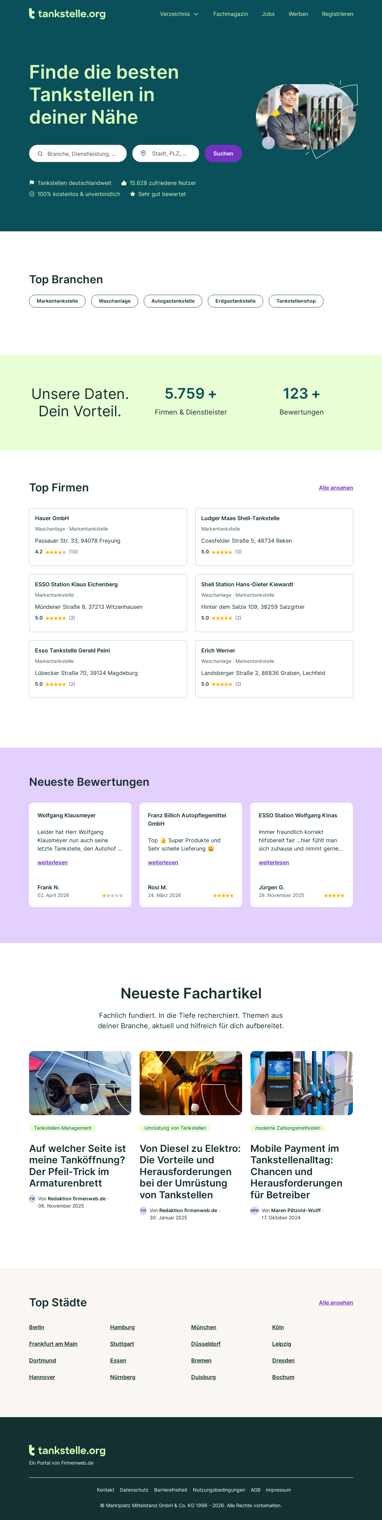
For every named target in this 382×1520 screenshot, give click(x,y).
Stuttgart (122, 1343)
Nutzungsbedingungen (219, 1490)
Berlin (36, 1327)
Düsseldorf (206, 1343)
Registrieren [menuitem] (337, 13)
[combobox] (165, 153)
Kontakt (105, 1490)
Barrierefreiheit (170, 1490)
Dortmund (42, 1360)
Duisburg (203, 1377)
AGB (255, 1490)
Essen (118, 1360)
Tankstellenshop (296, 301)
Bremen (201, 1360)
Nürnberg (122, 1377)
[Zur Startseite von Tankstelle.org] (67, 14)
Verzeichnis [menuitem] (175, 13)
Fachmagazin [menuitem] (230, 13)
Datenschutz (134, 1490)
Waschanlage (115, 301)
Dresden (283, 1360)
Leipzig (281, 1343)
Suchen (223, 153)
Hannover (42, 1377)
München (203, 1327)
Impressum (278, 1490)
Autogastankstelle (173, 301)
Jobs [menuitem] (268, 13)
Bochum (283, 1377)
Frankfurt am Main (53, 1343)
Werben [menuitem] (298, 13)
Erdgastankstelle (235, 301)
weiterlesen (52, 862)
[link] (108, 537)
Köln (278, 1327)
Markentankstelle (57, 301)
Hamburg (122, 1327)
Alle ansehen (336, 487)
